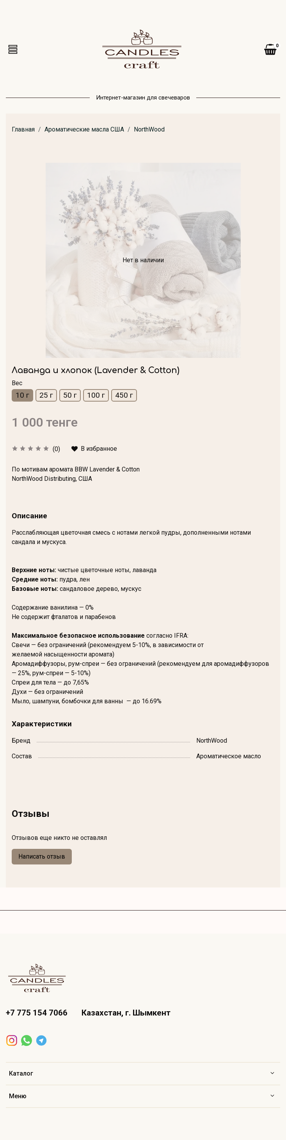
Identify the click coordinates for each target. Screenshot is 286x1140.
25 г (46, 395)
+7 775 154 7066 (37, 1012)
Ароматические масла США (84, 129)
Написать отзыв (41, 856)
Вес (17, 383)
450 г (124, 395)
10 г (22, 395)
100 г (96, 395)
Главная (23, 129)
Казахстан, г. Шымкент (126, 1012)
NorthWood (149, 129)
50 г (70, 395)
